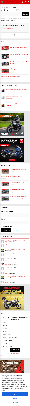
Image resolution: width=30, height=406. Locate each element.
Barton (5, 331)
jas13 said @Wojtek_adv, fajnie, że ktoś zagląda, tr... (16, 249)
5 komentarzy (17, 57)
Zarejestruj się (16, 230)
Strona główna (4, 18)
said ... (6, 244)
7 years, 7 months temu (8, 28)
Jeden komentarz (18, 50)
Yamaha (5, 322)
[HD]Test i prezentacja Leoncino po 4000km (10, 76)
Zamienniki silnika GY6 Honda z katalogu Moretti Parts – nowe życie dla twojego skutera (19, 47)
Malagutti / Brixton (8, 340)
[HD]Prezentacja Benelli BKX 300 (17, 182)
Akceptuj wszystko (15, 394)
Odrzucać (15, 402)
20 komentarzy (9, 78)
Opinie (17, 27)
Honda (5, 325)
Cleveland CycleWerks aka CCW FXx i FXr (13, 25)
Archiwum (4, 356)
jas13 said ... (7, 258)
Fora (9, 18)
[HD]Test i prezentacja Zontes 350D (18, 69)
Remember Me (6, 226)
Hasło (3, 219)
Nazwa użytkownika (7, 211)
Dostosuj (15, 398)
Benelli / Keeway (7, 346)
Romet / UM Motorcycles (10, 337)
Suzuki (5, 328)
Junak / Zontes (7, 334)
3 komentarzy (17, 65)
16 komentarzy (18, 70)
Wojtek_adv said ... (9, 253)
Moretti (5, 343)
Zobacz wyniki (15, 353)
